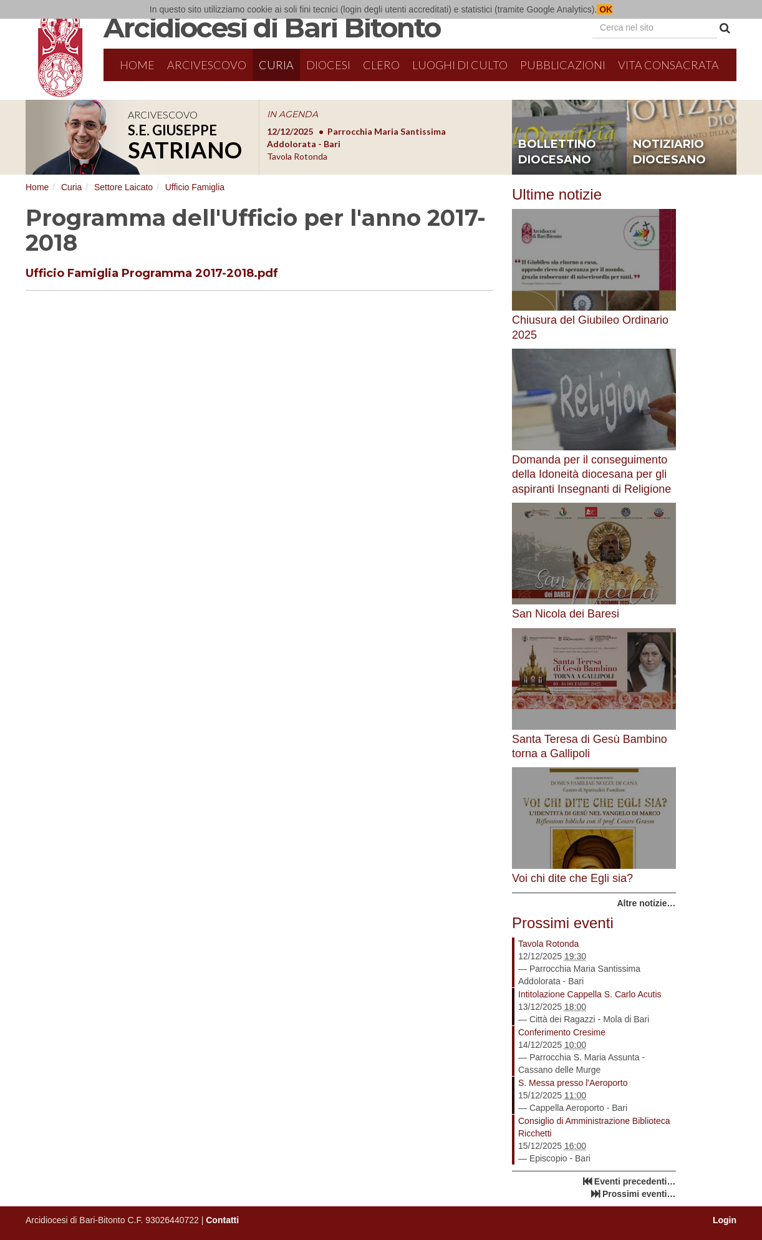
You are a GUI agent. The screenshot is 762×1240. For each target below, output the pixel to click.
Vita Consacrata (668, 65)
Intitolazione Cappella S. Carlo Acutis (590, 994)
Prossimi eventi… (639, 1194)
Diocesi (328, 65)
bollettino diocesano (557, 152)
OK (604, 9)
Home (137, 65)
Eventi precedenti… (635, 1181)
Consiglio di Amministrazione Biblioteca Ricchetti (594, 1127)
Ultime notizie (557, 194)
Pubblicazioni (562, 65)
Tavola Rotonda (548, 944)
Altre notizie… (646, 903)
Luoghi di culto (460, 65)
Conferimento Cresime (561, 1032)
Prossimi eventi (563, 922)
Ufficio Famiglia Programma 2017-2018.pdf (152, 273)
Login (724, 1220)
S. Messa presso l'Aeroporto (572, 1083)
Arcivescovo (206, 65)
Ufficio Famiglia (194, 187)
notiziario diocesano (669, 152)
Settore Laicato (123, 187)
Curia (276, 65)
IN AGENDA (292, 114)
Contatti (222, 1220)
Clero (381, 65)
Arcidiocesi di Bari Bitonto (272, 27)
